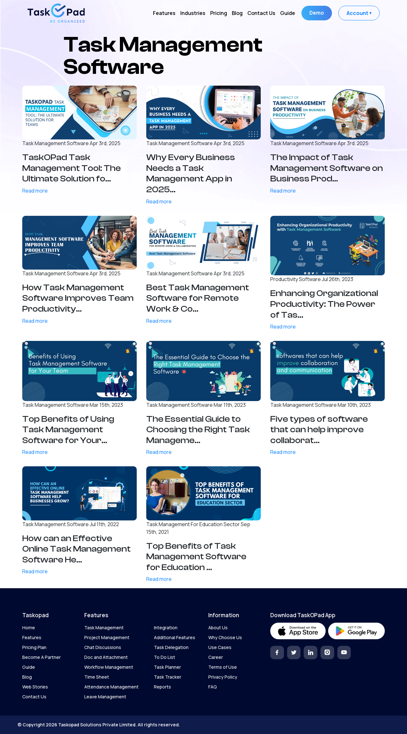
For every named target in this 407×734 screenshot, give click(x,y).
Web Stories (35, 687)
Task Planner (167, 667)
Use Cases (219, 647)
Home (28, 628)
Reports (162, 687)
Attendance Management (111, 687)
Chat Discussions (102, 647)
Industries (192, 13)
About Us (218, 628)
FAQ (212, 687)
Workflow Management (108, 667)
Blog (237, 13)
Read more (37, 190)
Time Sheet (96, 677)
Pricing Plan (34, 647)
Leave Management (105, 697)
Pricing (218, 13)
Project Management (106, 637)
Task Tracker (167, 677)
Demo (316, 12)
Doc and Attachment (106, 657)
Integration (165, 628)
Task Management (104, 628)
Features (164, 13)
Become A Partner (41, 657)
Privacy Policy (222, 677)
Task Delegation (171, 647)
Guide (287, 13)
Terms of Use (222, 667)
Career (215, 657)
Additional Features (174, 637)
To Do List (164, 657)
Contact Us (261, 13)
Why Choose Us (225, 637)
